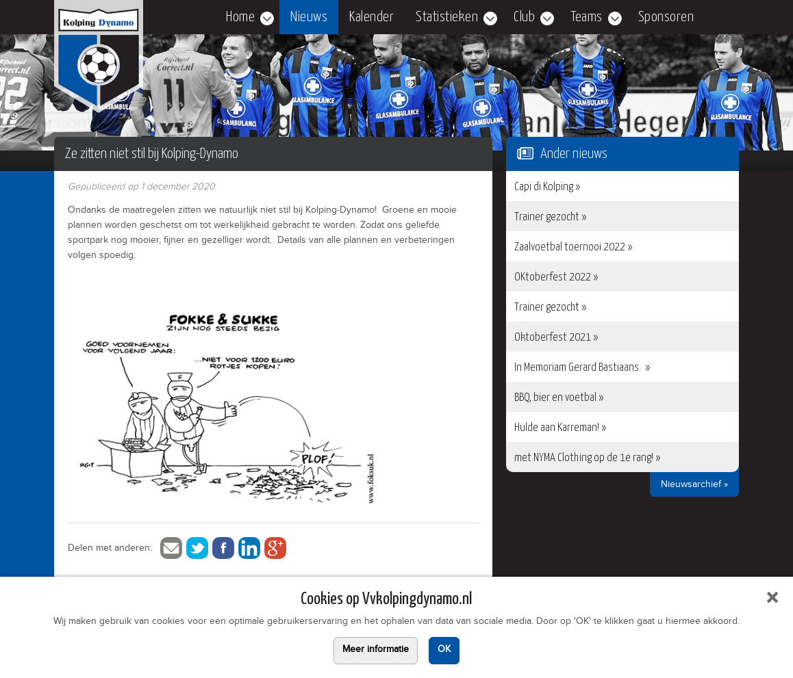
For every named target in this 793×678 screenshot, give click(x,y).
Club (524, 17)
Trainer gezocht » (550, 217)
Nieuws (308, 17)
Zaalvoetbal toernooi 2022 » (573, 247)
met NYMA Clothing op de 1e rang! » (587, 458)
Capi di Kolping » (547, 187)
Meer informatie (375, 650)
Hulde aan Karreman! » (560, 428)
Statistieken (447, 17)
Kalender (371, 17)
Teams (586, 17)
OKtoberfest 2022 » (556, 277)
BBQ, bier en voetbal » (558, 398)
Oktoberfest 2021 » (556, 337)
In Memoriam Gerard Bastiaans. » (582, 368)
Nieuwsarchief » (694, 486)
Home (240, 17)
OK (444, 650)
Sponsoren (666, 17)
